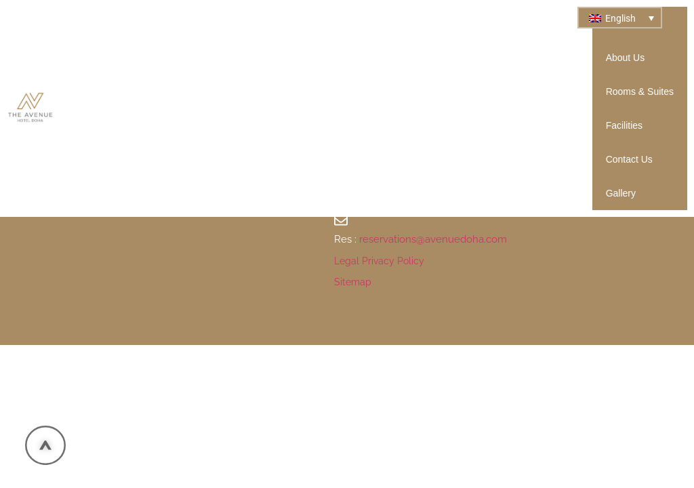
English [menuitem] (620, 18)
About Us (625, 57)
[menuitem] (619, 17)
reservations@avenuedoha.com (433, 239)
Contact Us (629, 159)
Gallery (621, 193)
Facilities (624, 125)
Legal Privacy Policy (379, 261)
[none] (619, 17)
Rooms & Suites (640, 91)
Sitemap (352, 282)
